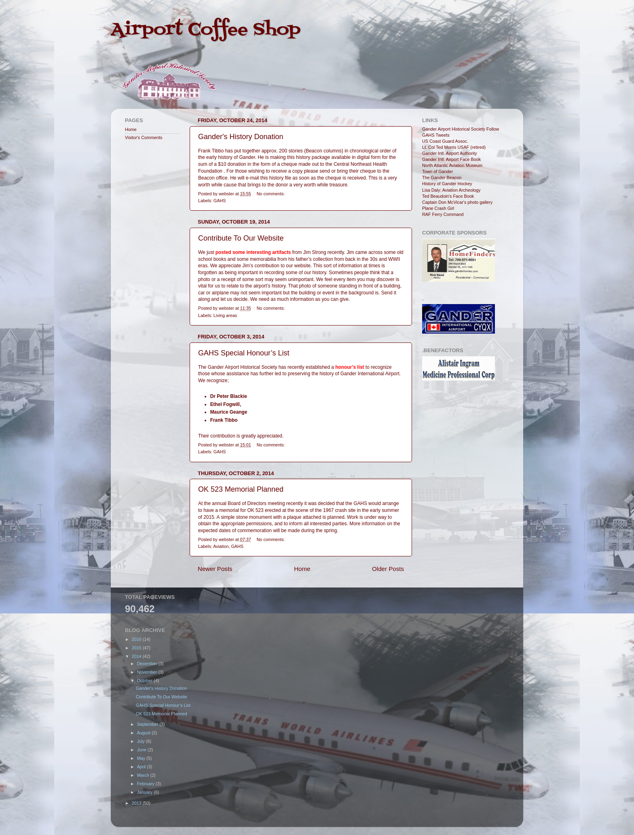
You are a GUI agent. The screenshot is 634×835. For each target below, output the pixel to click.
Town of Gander (437, 171)
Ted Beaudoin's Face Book (448, 196)
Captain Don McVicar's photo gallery (457, 202)
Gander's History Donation (240, 137)
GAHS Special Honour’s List (243, 353)
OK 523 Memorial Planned (240, 489)
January (145, 792)
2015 (137, 647)
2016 (137, 639)
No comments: (271, 193)
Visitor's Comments (143, 137)
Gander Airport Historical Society (453, 129)
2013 (137, 803)
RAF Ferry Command (443, 214)
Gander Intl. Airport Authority (449, 153)
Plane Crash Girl (438, 208)
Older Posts (388, 568)
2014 (137, 656)
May (141, 758)
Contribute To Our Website (240, 238)
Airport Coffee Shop (205, 30)
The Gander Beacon (441, 177)
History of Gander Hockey (447, 183)
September (148, 724)
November (147, 672)
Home (302, 568)
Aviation (220, 546)
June (142, 749)
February (146, 783)
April (142, 766)
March (143, 775)
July (141, 741)
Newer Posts (215, 568)
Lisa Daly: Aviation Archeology (451, 190)
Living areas (225, 315)
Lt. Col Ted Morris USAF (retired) (454, 147)
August (144, 732)
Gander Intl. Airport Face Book (451, 159)
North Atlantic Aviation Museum (452, 165)
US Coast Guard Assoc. (445, 141)
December (147, 663)
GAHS (219, 200)
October (145, 680)
